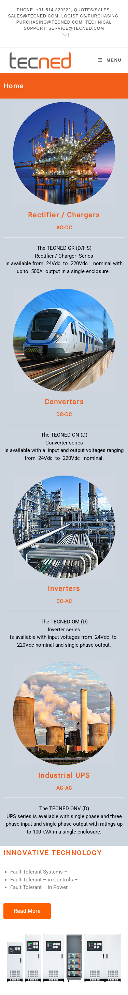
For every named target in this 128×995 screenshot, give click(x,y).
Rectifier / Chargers (64, 215)
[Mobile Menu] (110, 60)
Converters (64, 402)
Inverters (64, 588)
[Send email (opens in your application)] (64, 35)
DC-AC (64, 601)
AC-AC (64, 788)
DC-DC (64, 414)
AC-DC (64, 227)
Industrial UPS (64, 775)
